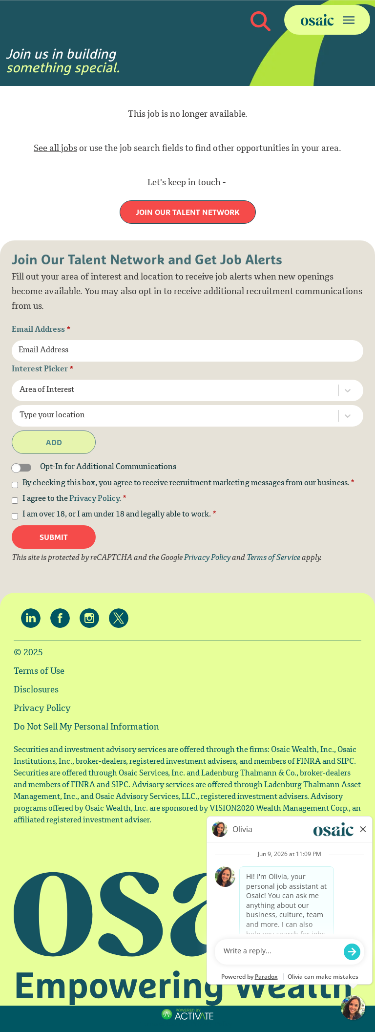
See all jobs (55, 149)
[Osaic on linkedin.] (33, 618)
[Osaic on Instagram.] (92, 618)
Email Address (41, 330)
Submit (54, 537)
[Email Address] (187, 351)
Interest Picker (43, 370)
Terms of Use (39, 672)
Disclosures (36, 690)
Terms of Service (273, 558)
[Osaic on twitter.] (121, 618)
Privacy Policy (94, 499)
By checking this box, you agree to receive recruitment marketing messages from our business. (188, 484)
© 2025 (28, 653)
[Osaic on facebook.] (62, 618)
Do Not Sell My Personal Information (86, 727)
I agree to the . (74, 499)
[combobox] (170, 390)
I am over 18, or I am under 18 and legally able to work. (119, 515)
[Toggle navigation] (327, 20)
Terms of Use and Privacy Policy (186, 1025)
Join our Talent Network (188, 212)
